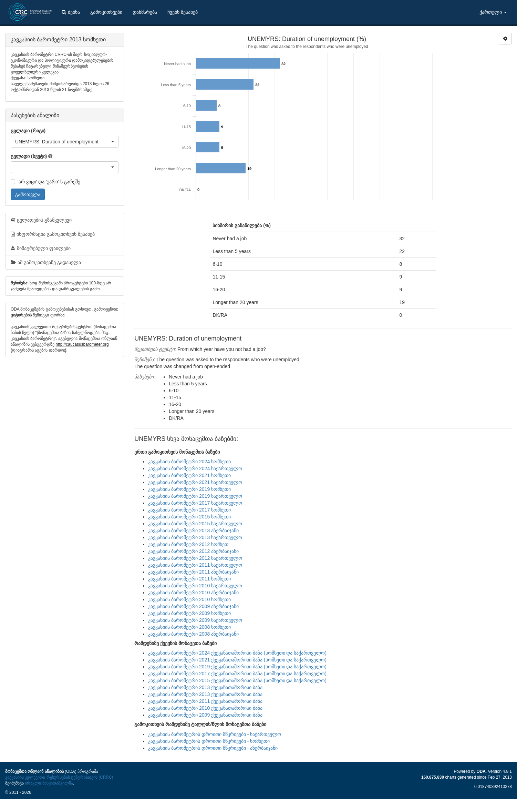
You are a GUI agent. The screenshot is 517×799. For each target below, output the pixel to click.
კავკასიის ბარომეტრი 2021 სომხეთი (189, 475)
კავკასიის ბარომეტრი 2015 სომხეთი (189, 516)
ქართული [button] (493, 12)
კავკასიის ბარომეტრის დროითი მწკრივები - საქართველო (214, 734)
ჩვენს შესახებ (182, 12)
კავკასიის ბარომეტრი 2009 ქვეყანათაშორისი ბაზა (205, 715)
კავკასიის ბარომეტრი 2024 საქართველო (195, 468)
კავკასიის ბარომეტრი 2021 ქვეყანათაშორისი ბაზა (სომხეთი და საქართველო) (237, 660)
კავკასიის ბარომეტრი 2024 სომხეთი (189, 461)
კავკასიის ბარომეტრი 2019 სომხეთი (189, 489)
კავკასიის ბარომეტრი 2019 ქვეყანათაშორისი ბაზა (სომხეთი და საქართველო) (237, 666)
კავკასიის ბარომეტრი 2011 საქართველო (195, 565)
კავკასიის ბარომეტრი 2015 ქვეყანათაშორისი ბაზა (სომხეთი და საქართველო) (237, 680)
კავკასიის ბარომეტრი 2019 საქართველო (195, 496)
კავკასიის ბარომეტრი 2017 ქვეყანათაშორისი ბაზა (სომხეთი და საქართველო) (237, 673)
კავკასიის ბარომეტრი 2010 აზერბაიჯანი (193, 592)
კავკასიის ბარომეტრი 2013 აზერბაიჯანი (193, 530)
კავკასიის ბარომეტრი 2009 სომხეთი (189, 613)
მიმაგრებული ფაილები (41, 248)
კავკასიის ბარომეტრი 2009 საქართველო (195, 620)
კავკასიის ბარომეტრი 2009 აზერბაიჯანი (193, 606)
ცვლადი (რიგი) (28, 130)
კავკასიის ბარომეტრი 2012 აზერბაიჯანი (193, 551)
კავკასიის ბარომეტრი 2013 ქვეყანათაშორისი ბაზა (205, 687)
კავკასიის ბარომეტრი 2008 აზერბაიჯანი (193, 634)
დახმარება (145, 12)
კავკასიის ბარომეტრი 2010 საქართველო (195, 585)
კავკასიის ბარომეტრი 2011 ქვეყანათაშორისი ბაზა (205, 701)
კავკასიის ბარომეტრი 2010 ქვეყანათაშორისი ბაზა (205, 708)
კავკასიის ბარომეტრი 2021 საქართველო (195, 482)
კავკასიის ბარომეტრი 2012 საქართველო (195, 558)
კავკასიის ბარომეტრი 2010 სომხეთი (189, 599)
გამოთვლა (27, 194)
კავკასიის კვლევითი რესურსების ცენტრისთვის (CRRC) (59, 777)
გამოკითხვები (106, 12)
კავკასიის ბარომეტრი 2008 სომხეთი (189, 627)
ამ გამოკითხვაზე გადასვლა (46, 262)
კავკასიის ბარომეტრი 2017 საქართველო (195, 503)
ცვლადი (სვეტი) (29, 156)
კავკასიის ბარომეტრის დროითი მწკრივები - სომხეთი (209, 741)
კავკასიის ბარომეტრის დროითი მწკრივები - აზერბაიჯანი (213, 748)
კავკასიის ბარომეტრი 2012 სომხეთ (188, 544)
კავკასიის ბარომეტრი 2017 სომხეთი (189, 510)
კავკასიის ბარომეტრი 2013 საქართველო (195, 537)
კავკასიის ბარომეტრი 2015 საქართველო (195, 523)
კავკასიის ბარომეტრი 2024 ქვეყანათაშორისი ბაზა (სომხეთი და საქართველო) (237, 653)
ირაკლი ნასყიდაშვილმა (49, 783)
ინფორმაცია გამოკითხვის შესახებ (53, 234)
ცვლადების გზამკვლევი (41, 220)
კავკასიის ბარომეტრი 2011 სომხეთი (189, 578)
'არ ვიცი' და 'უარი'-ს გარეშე (45, 181)
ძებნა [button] (71, 12)
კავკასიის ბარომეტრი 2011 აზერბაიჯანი (193, 572)
